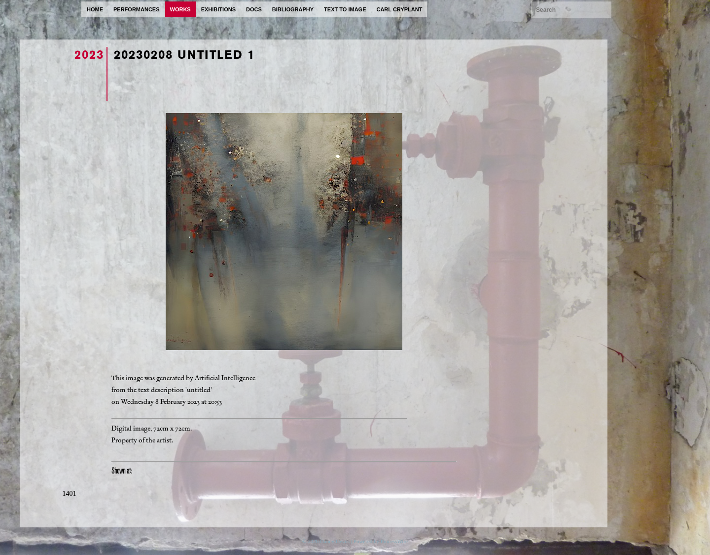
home (95, 9)
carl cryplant (399, 9)
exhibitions (218, 9)
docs (254, 9)
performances (136, 9)
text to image (345, 9)
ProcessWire (394, 541)
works (180, 9)
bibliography (293, 9)
